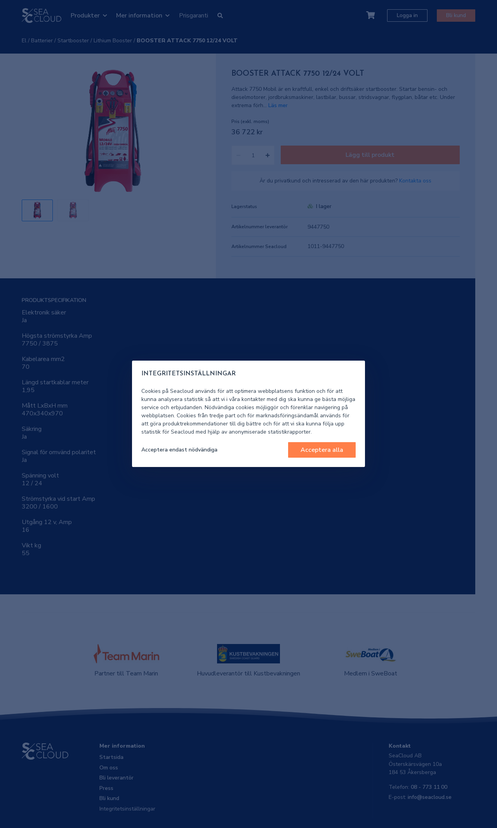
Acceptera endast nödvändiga (179, 449)
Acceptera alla (322, 450)
